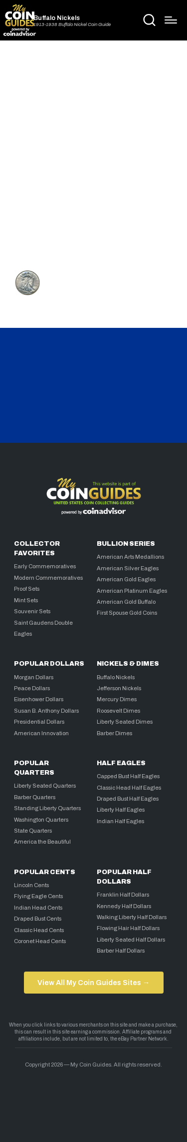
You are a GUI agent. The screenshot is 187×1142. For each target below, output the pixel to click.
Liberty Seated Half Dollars (131, 940)
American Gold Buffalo (126, 602)
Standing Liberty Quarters (47, 808)
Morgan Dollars (33, 677)
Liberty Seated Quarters (45, 786)
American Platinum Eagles (132, 591)
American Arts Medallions (130, 557)
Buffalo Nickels (56, 18)
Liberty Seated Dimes (125, 722)
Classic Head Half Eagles (129, 788)
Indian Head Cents (38, 908)
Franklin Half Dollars (123, 895)
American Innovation (41, 733)
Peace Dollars (32, 688)
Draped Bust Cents (37, 919)
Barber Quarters (34, 797)
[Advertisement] (93, 152)
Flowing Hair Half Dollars (128, 928)
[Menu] (171, 19)
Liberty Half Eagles (121, 810)
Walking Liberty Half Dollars (132, 917)
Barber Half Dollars (121, 951)
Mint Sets (26, 600)
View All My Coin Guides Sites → (93, 983)
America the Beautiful (42, 842)
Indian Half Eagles (120, 821)
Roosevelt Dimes (118, 711)
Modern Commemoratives (48, 578)
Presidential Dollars (39, 722)
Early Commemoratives (45, 566)
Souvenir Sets (32, 611)
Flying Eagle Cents (38, 896)
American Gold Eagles (126, 579)
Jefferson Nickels (119, 688)
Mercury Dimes (117, 699)
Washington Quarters (41, 820)
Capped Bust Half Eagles (128, 776)
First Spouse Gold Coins (127, 613)
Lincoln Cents (31, 885)
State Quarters (33, 831)
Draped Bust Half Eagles (128, 799)
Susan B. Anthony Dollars (46, 711)
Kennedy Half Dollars (124, 906)
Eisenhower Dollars (38, 699)
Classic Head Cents (39, 930)
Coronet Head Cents (40, 941)
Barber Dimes (114, 733)
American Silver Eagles (128, 568)
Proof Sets (26, 589)
